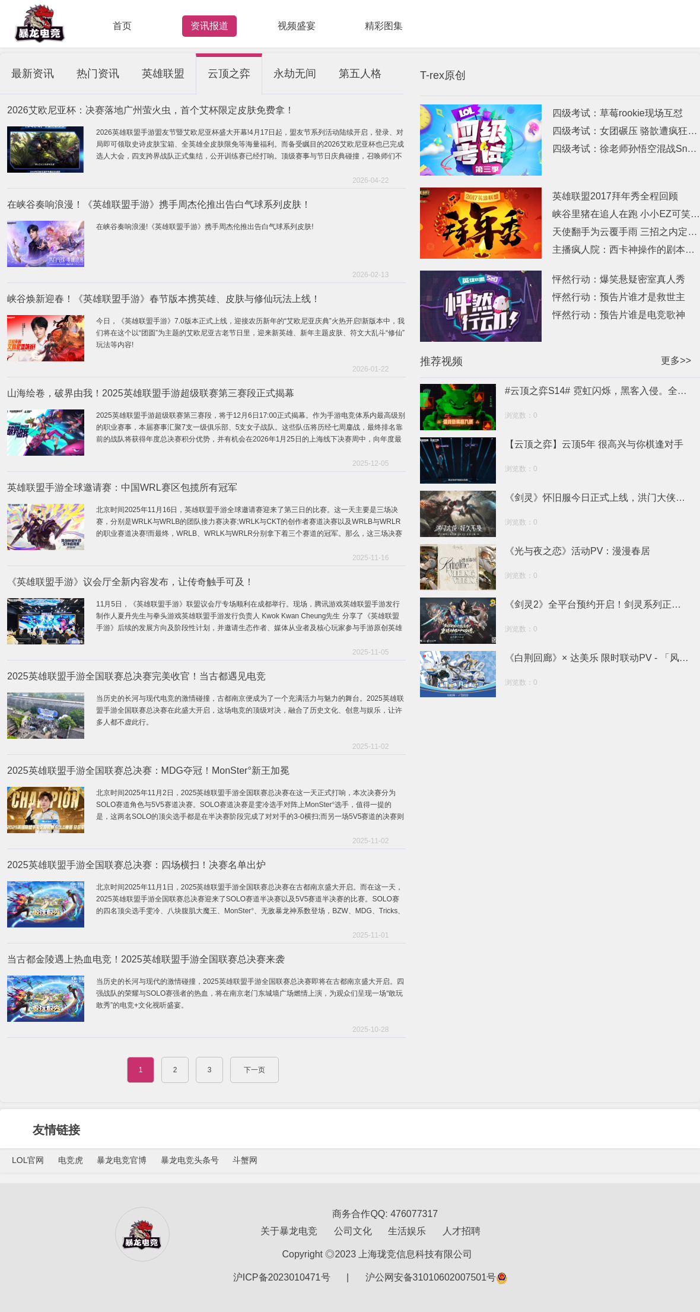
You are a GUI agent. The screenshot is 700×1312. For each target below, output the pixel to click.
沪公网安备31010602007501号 (436, 1277)
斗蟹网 (245, 1160)
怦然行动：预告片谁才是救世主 (618, 297)
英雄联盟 (163, 74)
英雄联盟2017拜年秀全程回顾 (615, 196)
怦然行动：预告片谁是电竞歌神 (618, 315)
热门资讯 (98, 74)
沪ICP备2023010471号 (281, 1277)
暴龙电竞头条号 (190, 1160)
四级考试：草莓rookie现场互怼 (617, 113)
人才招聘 (462, 1231)
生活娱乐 (407, 1231)
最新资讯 (32, 74)
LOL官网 (28, 1160)
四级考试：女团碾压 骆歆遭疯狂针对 (626, 131)
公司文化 (353, 1231)
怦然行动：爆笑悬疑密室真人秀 (618, 279)
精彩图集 (384, 26)
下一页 (254, 1070)
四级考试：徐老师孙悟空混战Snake (626, 149)
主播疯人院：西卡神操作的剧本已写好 (626, 249)
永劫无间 (294, 74)
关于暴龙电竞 (288, 1231)
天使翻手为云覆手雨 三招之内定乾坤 (626, 232)
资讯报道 (209, 26)
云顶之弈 (229, 74)
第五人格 (360, 74)
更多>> (676, 360)
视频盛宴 (297, 26)
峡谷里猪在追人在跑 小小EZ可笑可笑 (626, 214)
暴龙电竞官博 (122, 1160)
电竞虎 (70, 1160)
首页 (122, 26)
